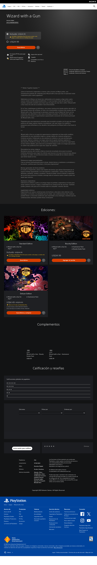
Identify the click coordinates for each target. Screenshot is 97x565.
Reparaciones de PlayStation (53, 519)
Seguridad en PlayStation (55, 514)
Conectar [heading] (82, 509)
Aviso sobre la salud (69, 520)
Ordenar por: (68, 409)
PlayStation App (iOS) (84, 525)
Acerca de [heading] (7, 509)
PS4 (18, 6)
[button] (22, 448)
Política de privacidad (61, 552)
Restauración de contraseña (53, 523)
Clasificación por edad (70, 518)
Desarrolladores (68, 523)
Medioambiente (38, 512)
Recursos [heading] (67, 509)
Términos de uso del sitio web (76, 552)
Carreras (6, 514)
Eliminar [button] (86, 446)
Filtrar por (45, 409)
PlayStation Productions (10, 519)
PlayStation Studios (9, 516)
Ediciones (22, 409)
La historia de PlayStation (10, 523)
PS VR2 (21, 516)
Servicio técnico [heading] (54, 509)
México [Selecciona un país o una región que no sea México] (8, 552)
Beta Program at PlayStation (83, 531)
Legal (53, 552)
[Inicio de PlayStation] (4, 6)
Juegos (9, 6)
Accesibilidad (37, 514)
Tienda (43, 6)
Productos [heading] (22, 509)
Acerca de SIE (7, 512)
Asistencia (49, 6)
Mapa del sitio (89, 552)
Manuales (51, 529)
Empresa (6, 521)
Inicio (5, 505)
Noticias (37, 6)
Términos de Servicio (69, 512)
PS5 (14, 6)
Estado (51, 516)
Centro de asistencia (54, 512)
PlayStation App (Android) (86, 528)
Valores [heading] (36, 509)
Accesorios (30, 6)
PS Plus (23, 6)
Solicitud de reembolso (55, 527)
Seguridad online (38, 516)
